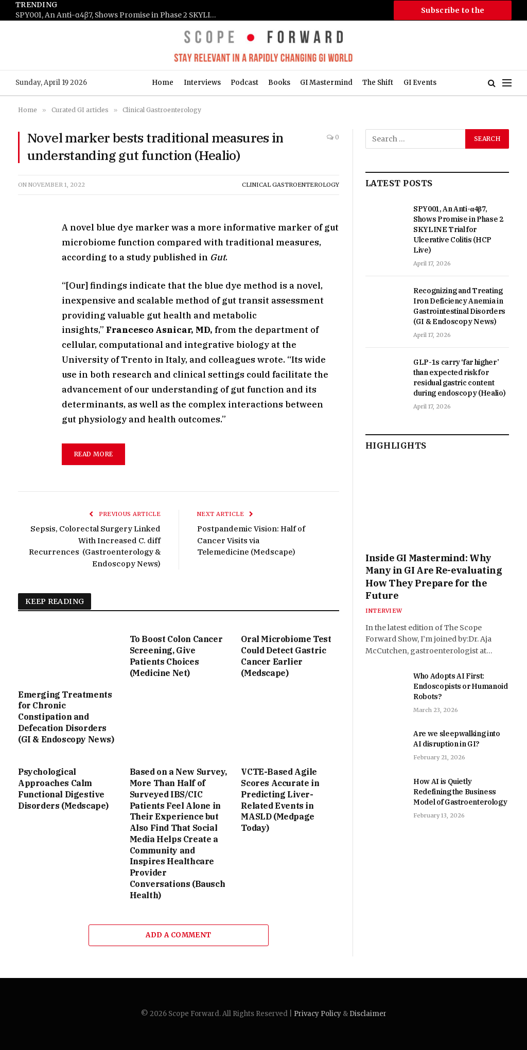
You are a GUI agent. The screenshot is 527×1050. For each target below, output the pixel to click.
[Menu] (507, 83)
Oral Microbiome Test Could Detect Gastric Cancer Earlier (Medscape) (286, 656)
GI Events (419, 82)
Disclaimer (368, 1013)
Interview (383, 610)
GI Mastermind (326, 82)
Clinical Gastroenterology (290, 184)
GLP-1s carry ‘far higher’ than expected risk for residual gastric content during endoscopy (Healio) (459, 378)
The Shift (377, 82)
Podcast (244, 82)
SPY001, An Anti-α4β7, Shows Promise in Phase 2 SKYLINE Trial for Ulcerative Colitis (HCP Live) (118, 15)
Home (162, 82)
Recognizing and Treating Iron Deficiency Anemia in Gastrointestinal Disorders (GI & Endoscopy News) (459, 306)
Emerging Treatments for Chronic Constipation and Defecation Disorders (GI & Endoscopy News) (66, 716)
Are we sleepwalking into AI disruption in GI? (456, 739)
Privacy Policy (317, 1013)
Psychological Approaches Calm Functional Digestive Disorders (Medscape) (63, 788)
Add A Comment (178, 935)
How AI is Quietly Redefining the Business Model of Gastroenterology (460, 792)
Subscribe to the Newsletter (453, 13)
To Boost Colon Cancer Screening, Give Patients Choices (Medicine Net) (176, 656)
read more (93, 454)
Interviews (202, 82)
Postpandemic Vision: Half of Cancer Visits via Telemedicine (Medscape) (251, 540)
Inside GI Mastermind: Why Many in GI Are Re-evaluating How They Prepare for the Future (433, 576)
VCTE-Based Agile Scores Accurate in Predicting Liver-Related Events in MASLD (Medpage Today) (280, 800)
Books (279, 82)
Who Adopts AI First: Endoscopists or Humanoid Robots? (460, 686)
